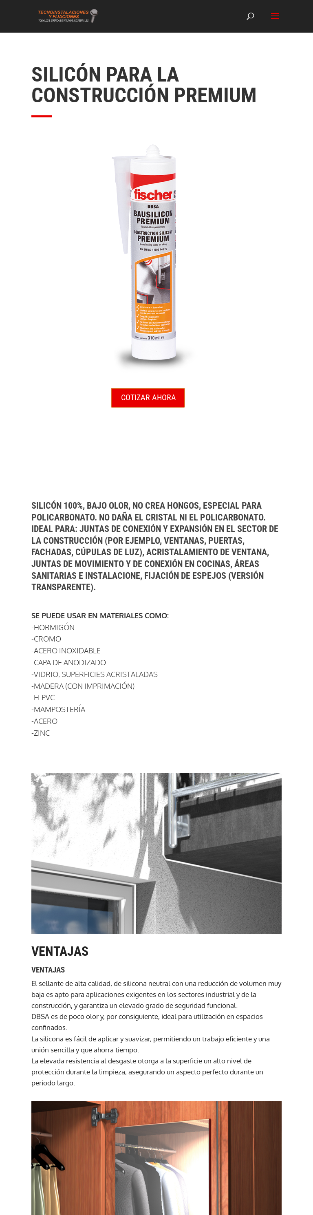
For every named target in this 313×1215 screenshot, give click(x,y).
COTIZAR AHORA (148, 397)
